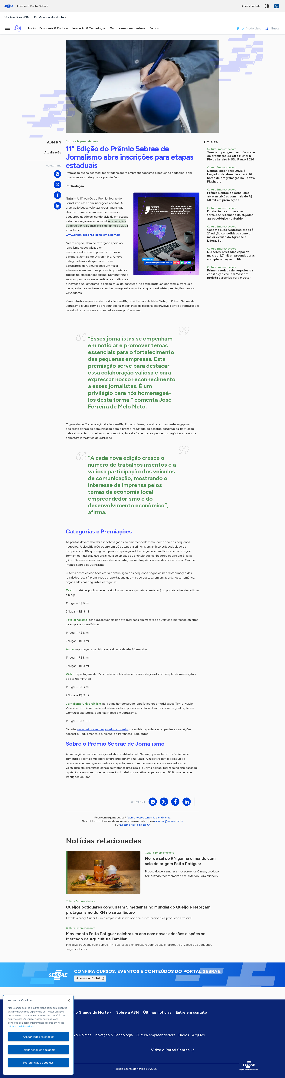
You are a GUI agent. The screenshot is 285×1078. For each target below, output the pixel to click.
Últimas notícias (157, 1012)
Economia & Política (74, 1035)
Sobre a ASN (127, 1012)
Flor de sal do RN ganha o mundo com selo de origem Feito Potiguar (180, 861)
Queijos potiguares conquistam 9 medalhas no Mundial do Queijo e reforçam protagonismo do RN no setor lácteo (138, 910)
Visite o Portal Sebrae (173, 1050)
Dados (183, 1035)
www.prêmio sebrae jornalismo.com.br (102, 729)
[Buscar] (271, 28)
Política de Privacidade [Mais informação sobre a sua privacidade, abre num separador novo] (21, 1026)
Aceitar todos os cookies (38, 1036)
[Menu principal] (8, 28)
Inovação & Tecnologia (113, 1035)
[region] (38, 1035)
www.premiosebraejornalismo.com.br (93, 235)
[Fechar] (69, 1000)
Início (32, 28)
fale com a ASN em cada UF (134, 825)
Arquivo (198, 1035)
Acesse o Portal (88, 978)
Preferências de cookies (38, 1062)
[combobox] (50, 17)
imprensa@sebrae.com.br (168, 821)
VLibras (276, 6)
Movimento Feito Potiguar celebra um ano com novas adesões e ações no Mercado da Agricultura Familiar (135, 936)
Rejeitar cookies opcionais (38, 1049)
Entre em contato (191, 1012)
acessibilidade (250, 6)
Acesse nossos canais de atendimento (148, 817)
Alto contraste (267, 6)
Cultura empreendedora (155, 1035)
